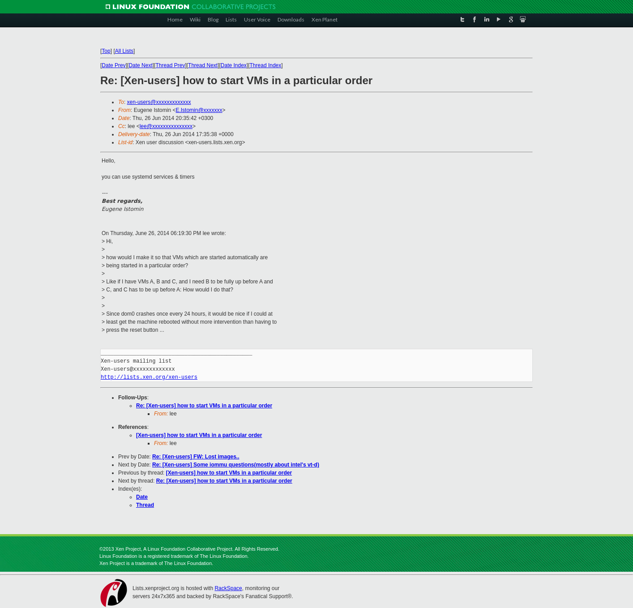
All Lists (124, 51)
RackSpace (228, 588)
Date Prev (113, 65)
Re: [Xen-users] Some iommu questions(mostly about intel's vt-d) (235, 465)
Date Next (140, 65)
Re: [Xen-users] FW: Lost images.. (195, 457)
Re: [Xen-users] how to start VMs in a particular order (204, 405)
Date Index (234, 65)
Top (106, 51)
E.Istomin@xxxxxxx (198, 110)
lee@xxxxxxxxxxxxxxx (166, 126)
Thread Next (203, 65)
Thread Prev (170, 65)
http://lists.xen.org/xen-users (149, 377)
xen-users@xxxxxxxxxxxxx (159, 102)
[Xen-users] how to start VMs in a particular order (199, 435)
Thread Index (266, 65)
